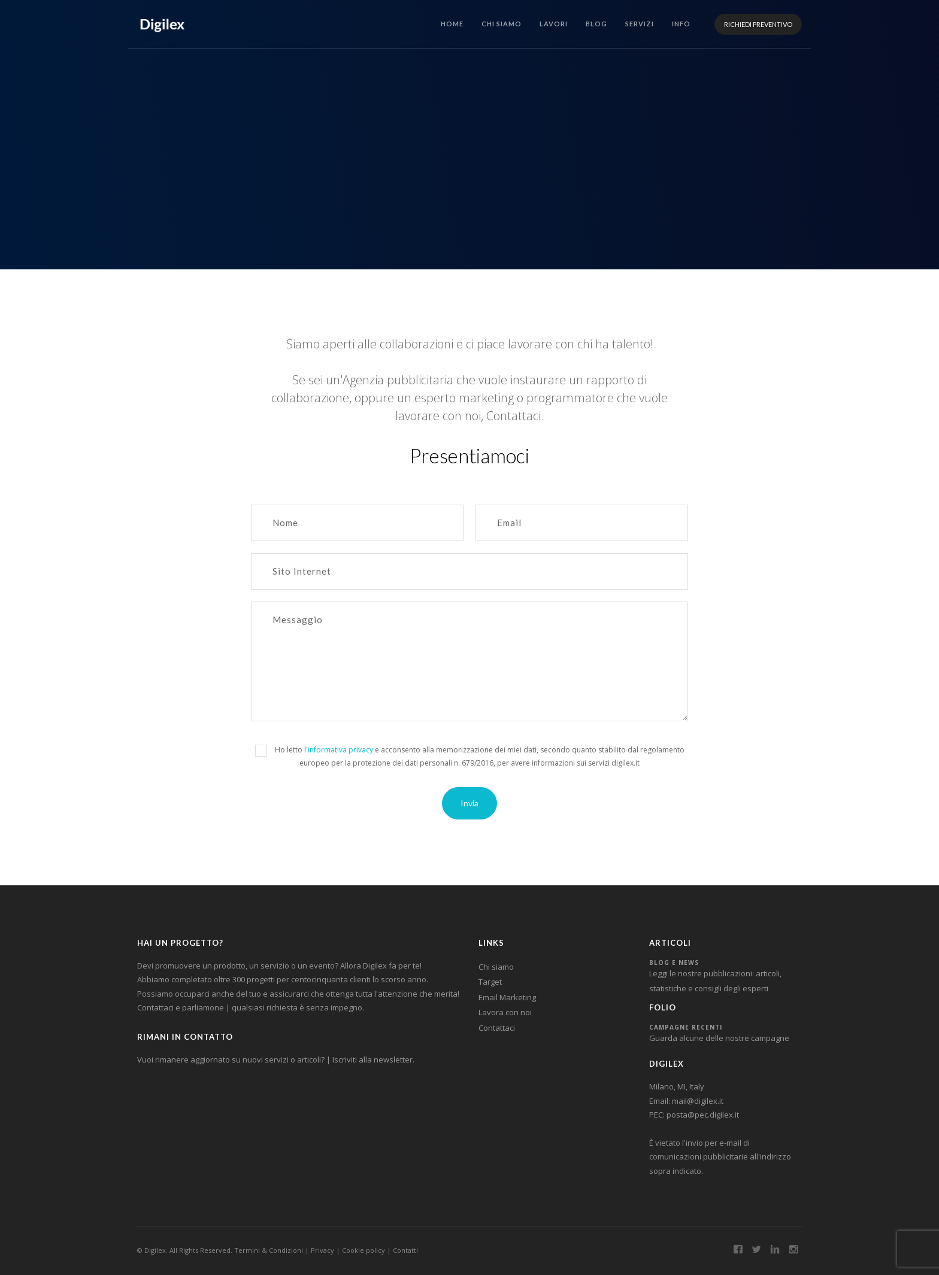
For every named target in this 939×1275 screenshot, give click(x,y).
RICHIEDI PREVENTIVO (758, 24)
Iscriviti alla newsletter (372, 1059)
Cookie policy (363, 1250)
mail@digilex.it (697, 1100)
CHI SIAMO (501, 24)
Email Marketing (507, 997)
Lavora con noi (505, 1012)
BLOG (596, 24)
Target (490, 981)
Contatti (405, 1250)
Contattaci (496, 1027)
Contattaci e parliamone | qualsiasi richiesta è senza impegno (249, 1007)
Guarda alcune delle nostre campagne (719, 1038)
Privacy (322, 1250)
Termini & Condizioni (268, 1250)
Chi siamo (496, 966)
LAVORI (554, 24)
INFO (681, 24)
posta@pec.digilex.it (703, 1114)
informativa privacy (340, 750)
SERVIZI (639, 24)
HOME (452, 24)
